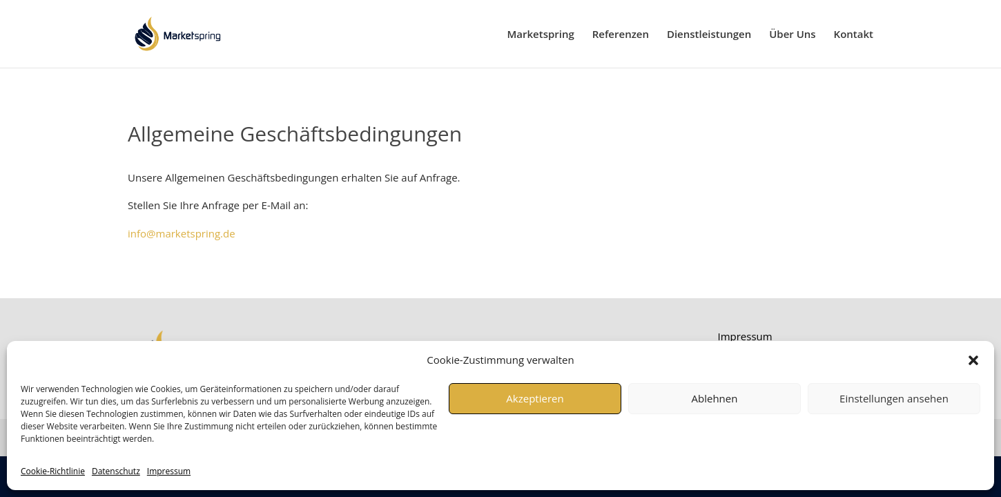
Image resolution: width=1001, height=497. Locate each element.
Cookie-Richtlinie (53, 471)
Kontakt (853, 35)
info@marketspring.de (181, 233)
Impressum (169, 471)
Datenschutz (116, 471)
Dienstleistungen (709, 35)
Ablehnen (715, 398)
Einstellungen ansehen (894, 398)
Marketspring (540, 35)
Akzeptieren (534, 398)
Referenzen (620, 35)
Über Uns (792, 35)
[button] (973, 360)
